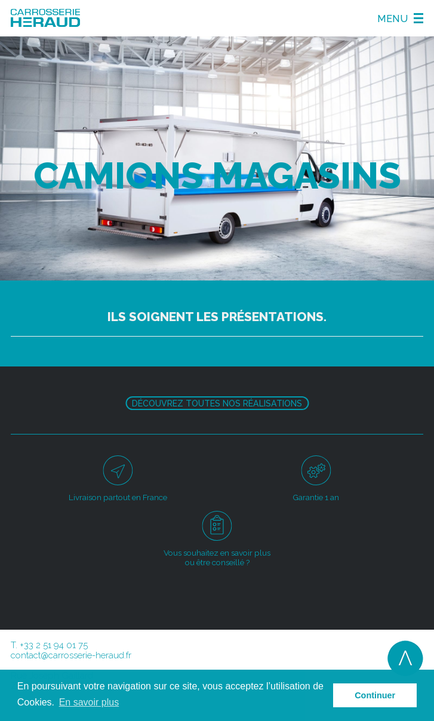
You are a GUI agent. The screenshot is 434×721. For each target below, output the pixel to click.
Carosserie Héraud (45, 18)
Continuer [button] (375, 695)
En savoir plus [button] (89, 702)
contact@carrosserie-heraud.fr (71, 655)
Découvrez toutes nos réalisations (217, 403)
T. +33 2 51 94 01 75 (49, 645)
